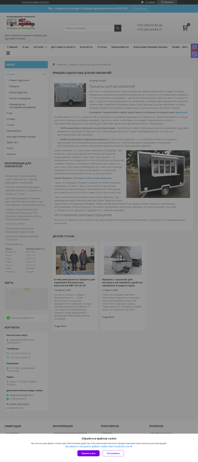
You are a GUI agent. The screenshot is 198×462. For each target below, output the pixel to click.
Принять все (88, 453)
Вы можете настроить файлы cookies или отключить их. (98, 446)
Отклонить (113, 453)
